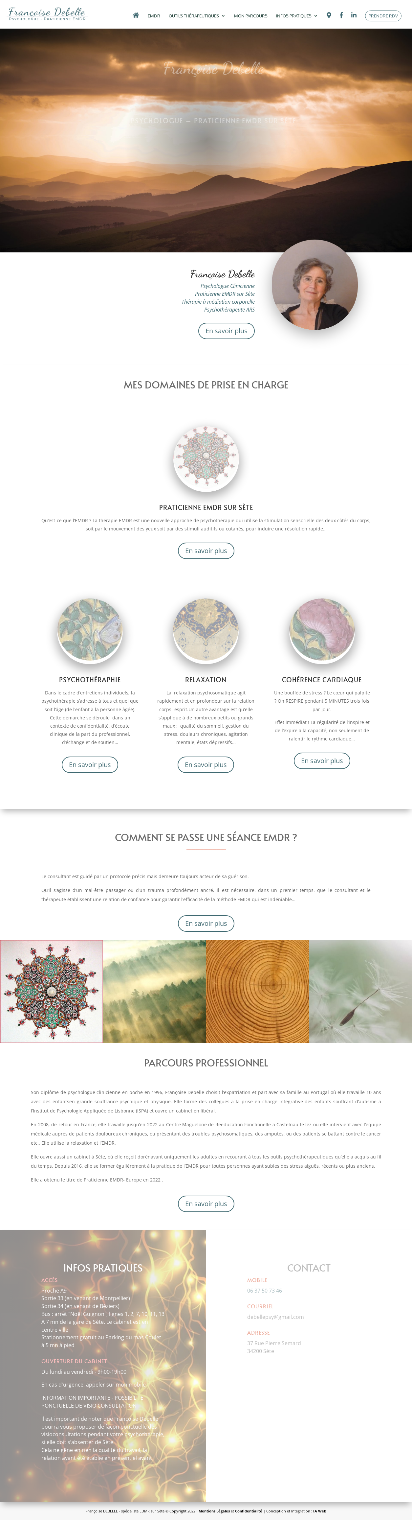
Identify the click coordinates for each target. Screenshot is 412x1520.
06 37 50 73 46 (264, 1290)
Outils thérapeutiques (194, 15)
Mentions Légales (214, 1510)
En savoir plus (227, 330)
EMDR (154, 15)
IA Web (319, 1510)
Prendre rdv (383, 15)
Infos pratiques (294, 15)
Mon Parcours (251, 15)
